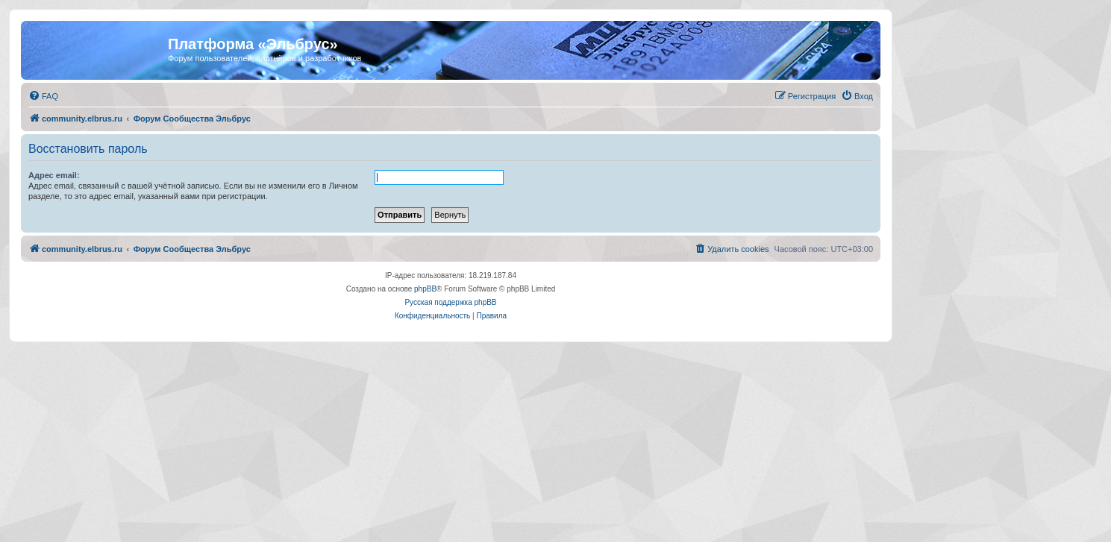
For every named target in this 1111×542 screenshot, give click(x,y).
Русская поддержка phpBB (450, 302)
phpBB (425, 289)
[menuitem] (43, 96)
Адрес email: (54, 175)
